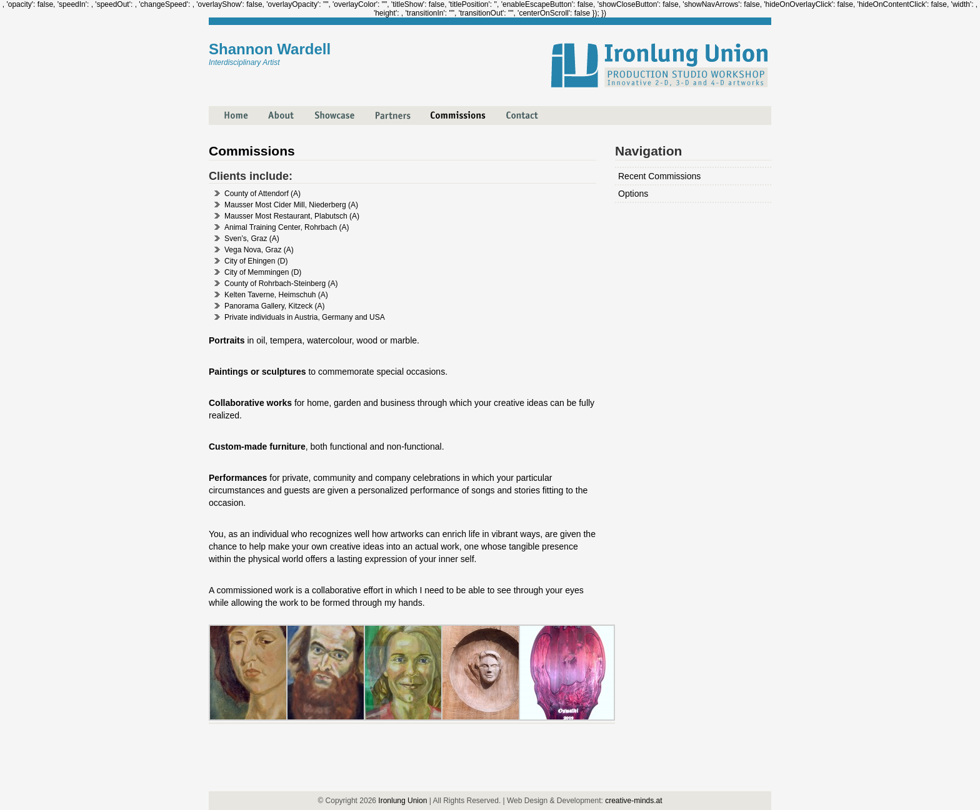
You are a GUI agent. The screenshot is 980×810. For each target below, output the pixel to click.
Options (633, 194)
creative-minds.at (633, 800)
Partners (383, 110)
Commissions (446, 110)
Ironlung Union (402, 800)
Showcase (326, 110)
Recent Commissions (659, 176)
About (271, 110)
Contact (513, 110)
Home (228, 110)
